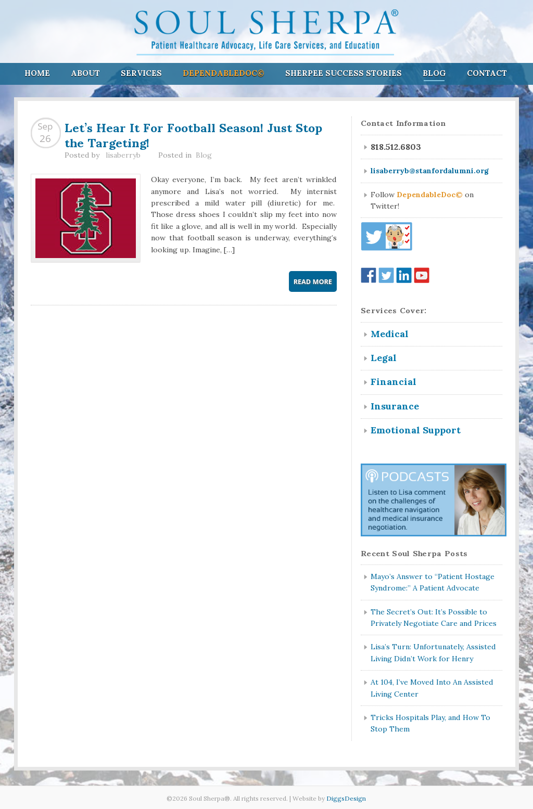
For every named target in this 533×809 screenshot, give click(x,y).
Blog (434, 73)
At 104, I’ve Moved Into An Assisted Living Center (432, 687)
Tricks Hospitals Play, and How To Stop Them (430, 723)
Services (141, 73)
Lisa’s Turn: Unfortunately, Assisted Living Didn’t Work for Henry (433, 652)
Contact (487, 73)
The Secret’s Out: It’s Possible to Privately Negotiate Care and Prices (434, 617)
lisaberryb (123, 155)
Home (37, 73)
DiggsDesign (346, 798)
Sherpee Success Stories (343, 73)
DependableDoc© (223, 73)
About (85, 73)
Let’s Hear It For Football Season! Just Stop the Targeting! (193, 134)
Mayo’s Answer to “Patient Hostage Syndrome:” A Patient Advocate (432, 582)
